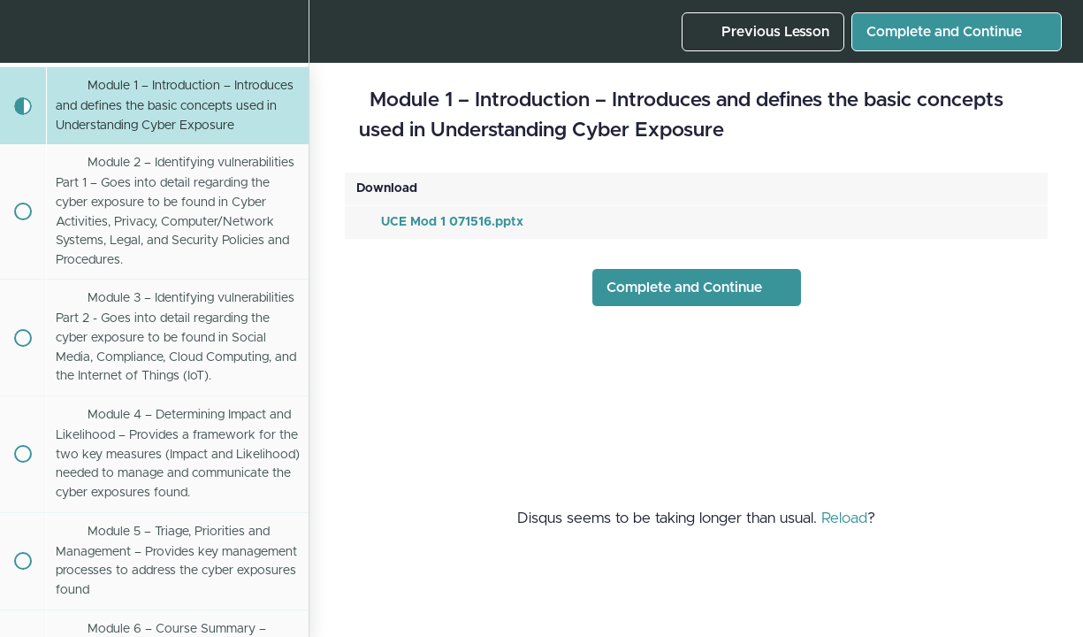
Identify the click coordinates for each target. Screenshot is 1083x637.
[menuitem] (286, 31)
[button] (22, 31)
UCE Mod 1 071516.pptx (439, 222)
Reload (844, 518)
